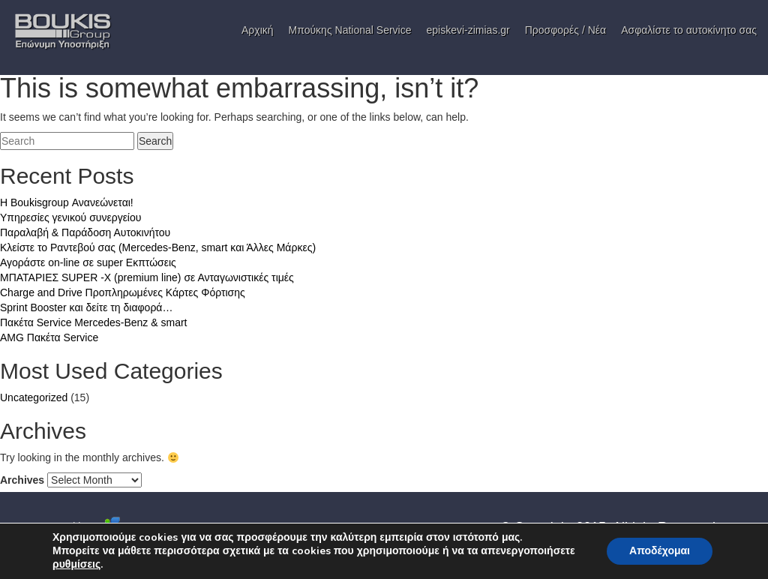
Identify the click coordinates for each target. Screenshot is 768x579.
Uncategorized (34, 398)
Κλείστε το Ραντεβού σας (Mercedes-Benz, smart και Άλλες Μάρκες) (158, 248)
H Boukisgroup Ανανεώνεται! (67, 202)
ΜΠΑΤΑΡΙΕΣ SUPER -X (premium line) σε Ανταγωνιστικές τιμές (147, 278)
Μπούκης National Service (350, 30)
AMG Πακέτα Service (49, 338)
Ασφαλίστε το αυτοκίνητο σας (689, 30)
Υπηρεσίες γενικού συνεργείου (70, 218)
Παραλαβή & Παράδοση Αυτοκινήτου (85, 232)
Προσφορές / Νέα (565, 30)
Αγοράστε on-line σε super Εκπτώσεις (88, 262)
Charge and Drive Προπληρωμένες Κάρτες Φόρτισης (122, 292)
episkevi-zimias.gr (467, 30)
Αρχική (258, 30)
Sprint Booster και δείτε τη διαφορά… (86, 308)
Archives (22, 480)
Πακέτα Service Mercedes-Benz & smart (94, 322)
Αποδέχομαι (659, 551)
